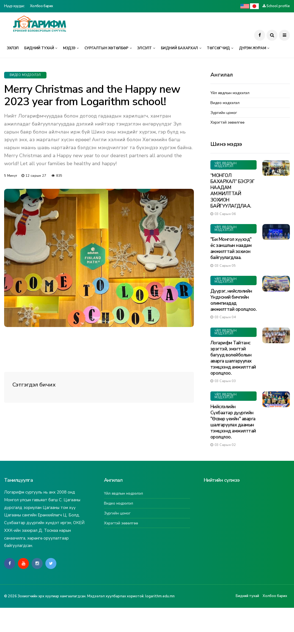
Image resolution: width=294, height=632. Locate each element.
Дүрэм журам (252, 48)
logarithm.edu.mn (160, 596)
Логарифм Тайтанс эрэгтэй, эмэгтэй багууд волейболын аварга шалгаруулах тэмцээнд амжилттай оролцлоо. (233, 358)
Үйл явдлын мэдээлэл (229, 93)
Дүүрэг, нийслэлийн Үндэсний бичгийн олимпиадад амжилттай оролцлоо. (233, 300)
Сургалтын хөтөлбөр (106, 48)
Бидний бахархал (179, 48)
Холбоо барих (41, 6)
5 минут (10, 175)
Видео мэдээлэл (25, 75)
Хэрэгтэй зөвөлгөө (227, 122)
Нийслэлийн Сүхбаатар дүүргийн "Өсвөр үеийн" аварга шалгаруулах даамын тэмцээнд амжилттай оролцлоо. (233, 422)
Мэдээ (69, 48)
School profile (278, 6)
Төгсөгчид (218, 48)
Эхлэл (13, 48)
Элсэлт (144, 48)
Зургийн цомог (223, 113)
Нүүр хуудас (14, 6)
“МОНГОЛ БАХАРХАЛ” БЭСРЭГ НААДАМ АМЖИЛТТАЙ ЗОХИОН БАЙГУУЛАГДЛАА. (232, 190)
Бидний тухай (39, 48)
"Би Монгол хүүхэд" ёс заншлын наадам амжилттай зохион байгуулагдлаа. (231, 248)
